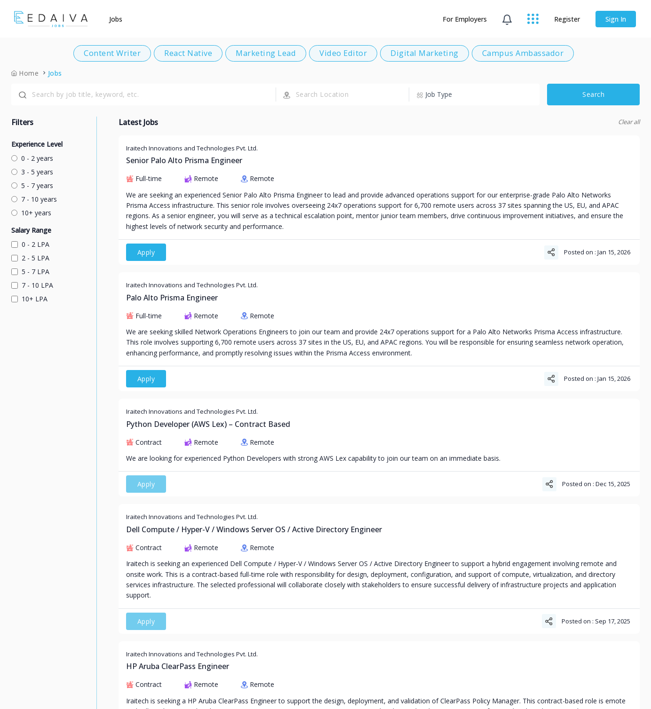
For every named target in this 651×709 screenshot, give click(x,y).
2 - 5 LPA (30, 257)
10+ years (31, 212)
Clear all (629, 122)
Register (567, 19)
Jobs (116, 19)
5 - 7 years (32, 185)
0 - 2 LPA (30, 244)
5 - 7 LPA (30, 271)
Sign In (615, 19)
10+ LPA (29, 298)
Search (593, 94)
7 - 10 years (34, 199)
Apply (146, 252)
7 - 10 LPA (32, 285)
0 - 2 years (32, 158)
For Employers (465, 19)
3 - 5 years (32, 171)
